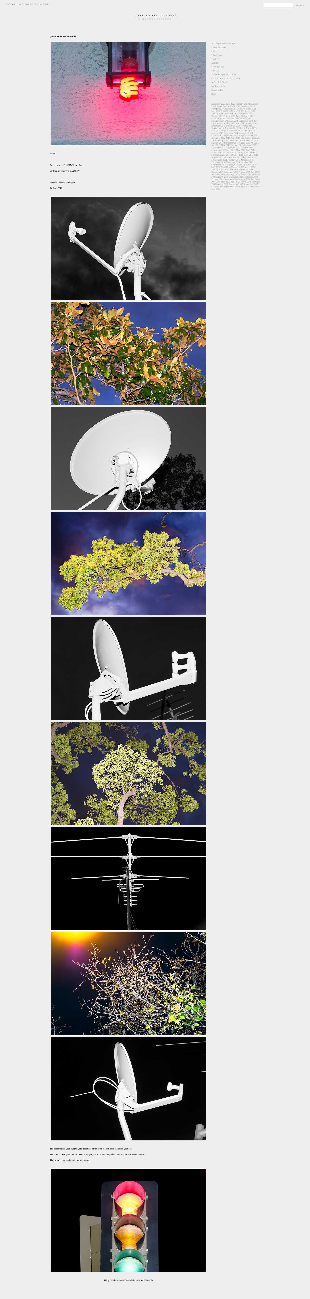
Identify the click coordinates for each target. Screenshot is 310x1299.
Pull (213, 51)
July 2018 (242, 108)
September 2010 (219, 164)
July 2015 (242, 128)
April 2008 (235, 181)
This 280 (215, 70)
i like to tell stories (155, 15)
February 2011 (233, 160)
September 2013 (231, 143)
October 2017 (218, 116)
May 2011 (246, 157)
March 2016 (251, 123)
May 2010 (216, 167)
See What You (218, 66)
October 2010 (247, 162)
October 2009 (218, 172)
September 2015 (219, 128)
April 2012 (250, 150)
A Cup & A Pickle (219, 82)
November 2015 (233, 126)
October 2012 (247, 147)
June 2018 (251, 108)
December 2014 (231, 133)
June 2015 (251, 128)
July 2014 (255, 135)
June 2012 (230, 150)
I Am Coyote (217, 55)
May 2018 (216, 111)
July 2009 (255, 172)
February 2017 (229, 118)
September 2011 (251, 155)
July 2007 (255, 186)
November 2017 (246, 113)
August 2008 (244, 179)
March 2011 (221, 160)
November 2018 (219, 108)
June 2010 (251, 164)
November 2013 (250, 140)
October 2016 (232, 121)
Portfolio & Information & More (27, 4)
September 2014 (231, 135)
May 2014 (225, 138)
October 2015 (247, 126)
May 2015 (216, 130)
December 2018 (248, 106)
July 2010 (242, 164)
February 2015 (249, 130)
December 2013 (236, 140)
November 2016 (219, 121)
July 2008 (255, 179)
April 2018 (226, 111)
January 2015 (217, 133)
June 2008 (216, 181)
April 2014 (235, 138)
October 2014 (218, 135)
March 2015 (236, 130)
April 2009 (235, 174)
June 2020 (230, 104)
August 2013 (244, 143)
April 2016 (240, 123)
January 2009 (222, 177)
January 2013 (250, 145)
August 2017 (229, 116)
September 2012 (219, 150)
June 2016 (220, 123)
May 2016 (230, 123)
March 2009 (246, 174)
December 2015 (219, 126)
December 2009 (231, 169)
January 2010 (217, 169)
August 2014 (244, 135)
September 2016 (246, 121)
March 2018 (236, 111)
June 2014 (216, 138)
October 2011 (237, 155)
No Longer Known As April (224, 43)
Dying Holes (217, 90)
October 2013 (218, 143)
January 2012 (242, 152)
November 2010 (233, 162)
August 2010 (232, 164)
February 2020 (242, 104)
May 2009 (225, 174)
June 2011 (236, 157)
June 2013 (216, 145)
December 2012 (219, 147)
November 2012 (233, 147)
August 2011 (217, 157)
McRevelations (218, 86)
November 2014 (246, 133)
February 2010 (249, 167)
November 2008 (250, 177)
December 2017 (231, 113)
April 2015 (226, 130)
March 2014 (246, 138)
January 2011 (247, 160)
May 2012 (240, 150)
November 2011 (223, 155)
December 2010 (219, 162)
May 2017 (249, 116)
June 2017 (240, 116)
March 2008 (246, 181)
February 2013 (237, 145)
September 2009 (231, 172)
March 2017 (217, 118)
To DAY (215, 59)
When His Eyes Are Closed (224, 74)
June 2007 (216, 189)
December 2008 (236, 177)
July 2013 (255, 143)
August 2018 (231, 108)
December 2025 (219, 104)
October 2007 (218, 186)
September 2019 (223, 106)
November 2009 (246, 169)
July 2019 (235, 106)
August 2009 (244, 172)
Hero (214, 94)
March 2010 (236, 167)
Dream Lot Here (219, 47)
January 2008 (222, 184)
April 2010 (226, 167)
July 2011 (227, 157)
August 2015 (232, 128)
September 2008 (231, 179)
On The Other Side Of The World (226, 78)
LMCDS (215, 63)
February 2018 (249, 111)
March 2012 (217, 152)
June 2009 (216, 174)
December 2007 (236, 184)
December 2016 (243, 118)
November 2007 (250, 184)
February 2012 (229, 152)
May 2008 (225, 181)
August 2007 (244, 186)
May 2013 (225, 145)
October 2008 (218, 179)
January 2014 (222, 140)
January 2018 (217, 113)
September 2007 (231, 186)
